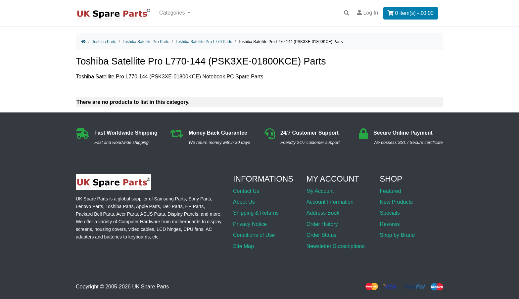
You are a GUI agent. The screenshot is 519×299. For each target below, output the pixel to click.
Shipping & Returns (256, 213)
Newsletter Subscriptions (336, 246)
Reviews (390, 224)
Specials (390, 213)
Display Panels (182, 214)
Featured (390, 191)
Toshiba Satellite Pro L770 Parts (203, 41)
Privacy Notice (250, 224)
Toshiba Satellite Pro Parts (145, 41)
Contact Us (246, 191)
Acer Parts (127, 214)
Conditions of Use (254, 235)
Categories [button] (172, 13)
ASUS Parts (152, 214)
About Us (244, 202)
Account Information (330, 202)
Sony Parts (199, 198)
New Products (396, 202)
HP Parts (194, 206)
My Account (320, 191)
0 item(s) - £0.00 (411, 13)
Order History (322, 224)
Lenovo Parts (89, 206)
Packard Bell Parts (95, 214)
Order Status (322, 235)
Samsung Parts (170, 198)
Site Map (243, 246)
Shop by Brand (397, 235)
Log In (367, 13)
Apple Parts (148, 206)
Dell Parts (173, 206)
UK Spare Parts (150, 286)
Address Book (323, 213)
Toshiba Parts (104, 41)
